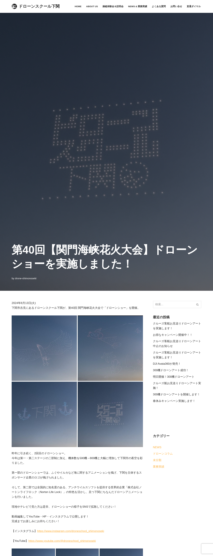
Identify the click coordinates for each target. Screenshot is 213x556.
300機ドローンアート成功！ (171, 370)
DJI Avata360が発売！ (167, 363)
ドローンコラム (163, 454)
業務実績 (158, 467)
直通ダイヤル (194, 6)
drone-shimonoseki (25, 278)
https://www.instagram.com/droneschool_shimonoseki (70, 531)
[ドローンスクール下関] (36, 6)
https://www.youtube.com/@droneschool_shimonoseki (62, 541)
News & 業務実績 (137, 6)
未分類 (157, 460)
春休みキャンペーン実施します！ (174, 401)
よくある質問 (159, 6)
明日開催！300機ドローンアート (173, 377)
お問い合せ (176, 6)
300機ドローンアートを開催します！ (176, 394)
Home (78, 6)
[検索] (173, 304)
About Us (92, 6)
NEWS (157, 447)
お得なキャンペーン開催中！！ (173, 334)
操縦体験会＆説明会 (113, 6)
